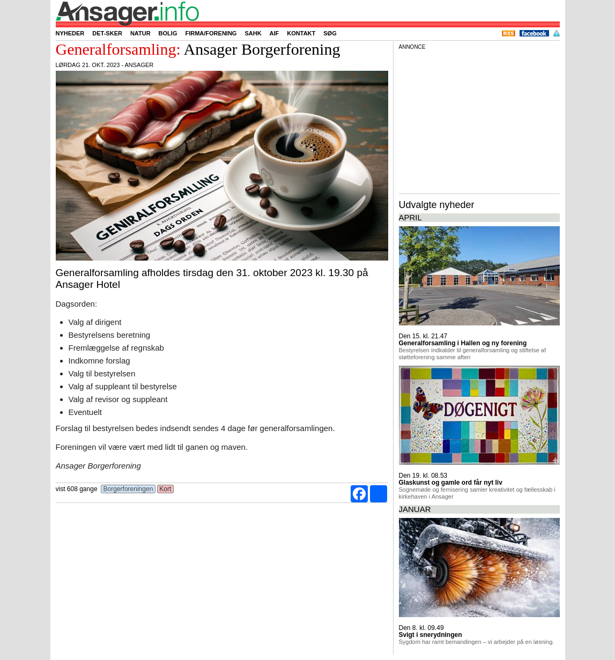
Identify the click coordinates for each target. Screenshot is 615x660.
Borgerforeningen (127, 489)
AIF (274, 33)
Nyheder (70, 33)
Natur (140, 33)
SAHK (252, 33)
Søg (329, 33)
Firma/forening (210, 33)
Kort (165, 489)
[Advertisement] (479, 120)
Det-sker (107, 33)
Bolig (168, 33)
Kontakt (301, 33)
